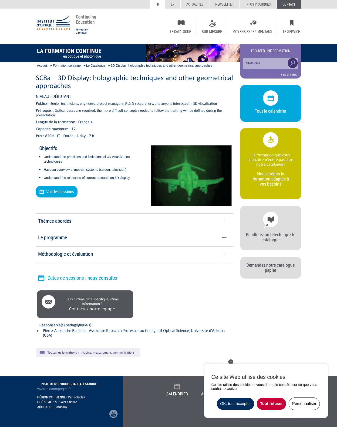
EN (173, 4)
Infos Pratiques (258, 4)
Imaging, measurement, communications (107, 353)
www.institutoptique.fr (54, 389)
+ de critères (289, 75)
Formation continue (67, 65)
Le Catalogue (180, 31)
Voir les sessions (60, 191)
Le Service (291, 31)
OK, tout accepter (235, 403)
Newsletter (224, 4)
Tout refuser (271, 403)
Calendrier (177, 394)
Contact (289, 4)
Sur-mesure (212, 31)
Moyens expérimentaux (252, 31)
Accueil (42, 65)
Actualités (194, 4)
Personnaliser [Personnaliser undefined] (304, 403)
